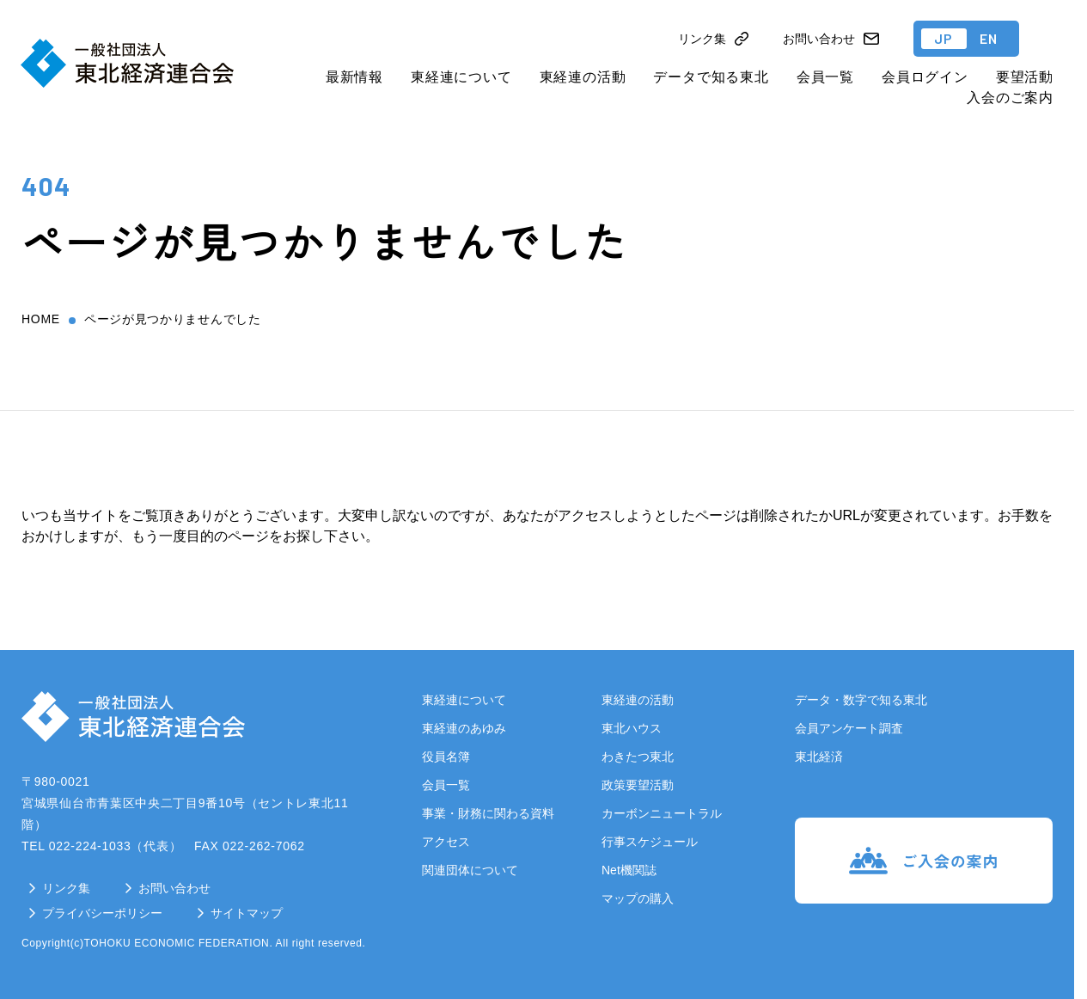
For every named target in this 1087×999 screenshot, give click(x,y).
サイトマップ (247, 913)
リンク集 (66, 888)
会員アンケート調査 (849, 728)
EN (989, 38)
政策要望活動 (638, 785)
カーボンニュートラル (662, 813)
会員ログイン (925, 77)
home (40, 319)
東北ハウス (632, 728)
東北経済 (819, 756)
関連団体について (470, 870)
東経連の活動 (583, 77)
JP (944, 38)
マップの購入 (638, 898)
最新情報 (354, 77)
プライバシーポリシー (102, 913)
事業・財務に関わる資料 (488, 813)
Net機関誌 (629, 870)
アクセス (446, 842)
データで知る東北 (710, 77)
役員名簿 (446, 756)
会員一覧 (825, 77)
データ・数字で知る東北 (861, 700)
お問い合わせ (174, 888)
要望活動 (1024, 77)
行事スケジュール (650, 842)
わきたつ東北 (638, 756)
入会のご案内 (1010, 97)
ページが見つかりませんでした (172, 319)
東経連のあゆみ (464, 728)
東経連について (461, 77)
